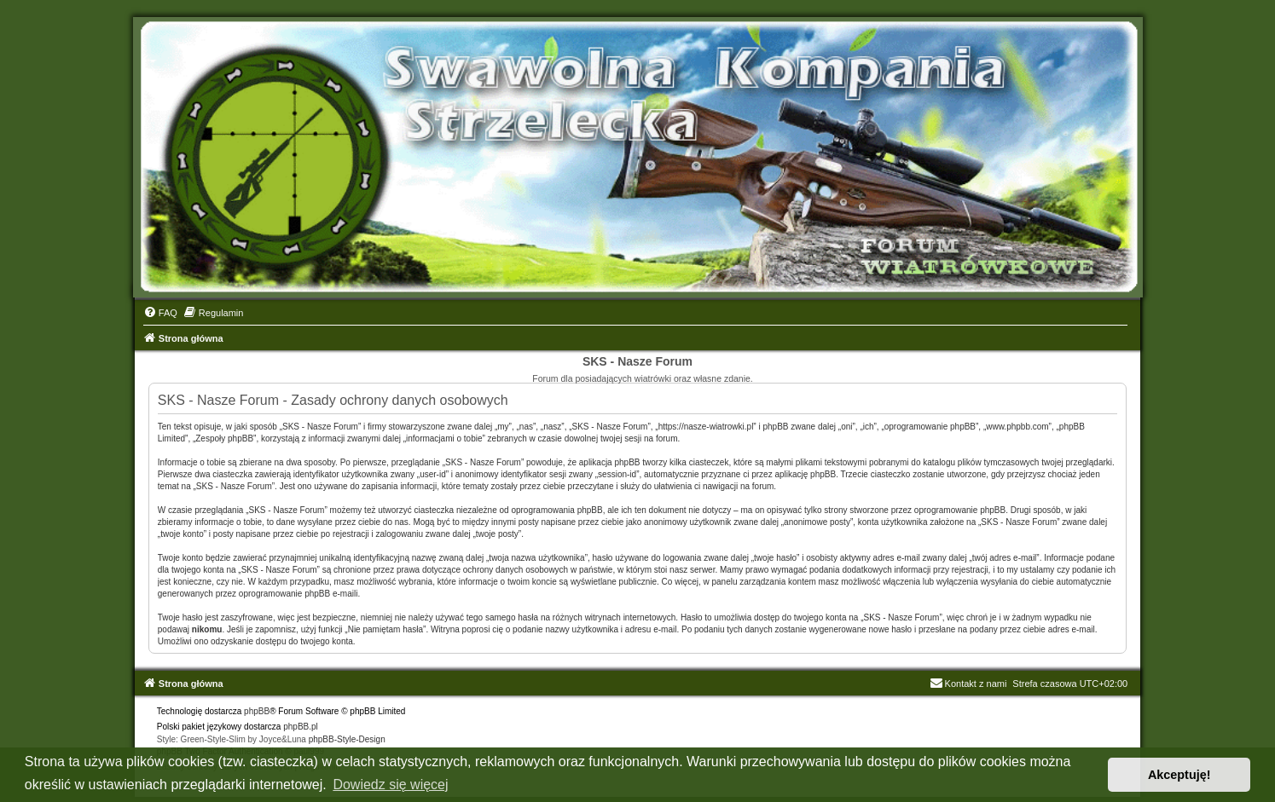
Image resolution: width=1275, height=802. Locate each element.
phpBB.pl (300, 726)
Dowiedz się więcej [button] (390, 784)
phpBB (256, 711)
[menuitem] (160, 313)
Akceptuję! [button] (1179, 775)
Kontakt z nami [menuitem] (968, 683)
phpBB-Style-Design (347, 739)
